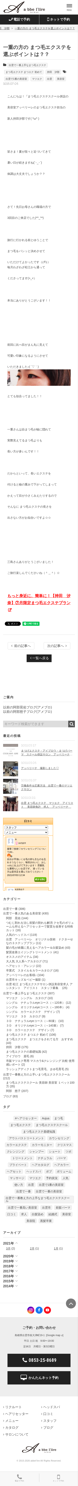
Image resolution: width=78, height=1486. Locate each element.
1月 (56, 1248)
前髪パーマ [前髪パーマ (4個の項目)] (63, 1207)
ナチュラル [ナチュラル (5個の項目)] (45, 1158)
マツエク (37, 78)
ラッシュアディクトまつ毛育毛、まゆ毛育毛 (35, 1069)
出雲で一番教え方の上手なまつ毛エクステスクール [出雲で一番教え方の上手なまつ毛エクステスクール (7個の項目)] (38, 1199)
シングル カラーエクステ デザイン (31, 1011)
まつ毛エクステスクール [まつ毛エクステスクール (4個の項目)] (52, 1125)
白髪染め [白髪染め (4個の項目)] (37, 1214)
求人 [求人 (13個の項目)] (24, 1214)
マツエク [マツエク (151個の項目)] (35, 1178)
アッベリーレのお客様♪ (21, 975)
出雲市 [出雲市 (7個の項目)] (46, 1207)
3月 (8, 1248)
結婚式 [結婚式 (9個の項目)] (52, 1214)
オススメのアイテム (19, 956)
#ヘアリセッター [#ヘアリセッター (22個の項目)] (26, 1118)
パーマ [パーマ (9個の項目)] (61, 1158)
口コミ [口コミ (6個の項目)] (11, 1214)
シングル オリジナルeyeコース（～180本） (35, 1007)
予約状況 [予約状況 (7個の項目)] (52, 1178)
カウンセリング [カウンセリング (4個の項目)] (59, 1138)
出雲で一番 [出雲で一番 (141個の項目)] (23, 1191)
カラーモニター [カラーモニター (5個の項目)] (42, 1145)
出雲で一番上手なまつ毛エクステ (27, 65)
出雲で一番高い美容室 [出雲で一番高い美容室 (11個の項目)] (22, 1207)
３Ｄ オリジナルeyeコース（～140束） (32, 1025)
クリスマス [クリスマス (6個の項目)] (64, 1145)
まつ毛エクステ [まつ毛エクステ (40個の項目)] (20, 1125)
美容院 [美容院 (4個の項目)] (30, 1221)
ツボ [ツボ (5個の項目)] (68, 1151)
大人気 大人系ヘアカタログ (24, 961)
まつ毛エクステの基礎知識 (23, 1051)
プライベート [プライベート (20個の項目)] (18, 1164)
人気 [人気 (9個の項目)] (65, 1178)
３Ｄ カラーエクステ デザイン (28, 1030)
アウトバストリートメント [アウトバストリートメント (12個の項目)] (26, 1138)
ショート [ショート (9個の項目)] (55, 1151)
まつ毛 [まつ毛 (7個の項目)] (58, 1118)
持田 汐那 (53, 72)
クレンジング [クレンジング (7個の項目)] (15, 1151)
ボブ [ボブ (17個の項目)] (49, 1171)
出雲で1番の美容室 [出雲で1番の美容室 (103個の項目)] (51, 1184)
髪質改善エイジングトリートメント (29, 952)
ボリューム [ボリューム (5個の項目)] (64, 1171)
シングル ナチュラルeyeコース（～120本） (35, 1002)
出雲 (49, 78)
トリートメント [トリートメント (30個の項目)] (22, 1158)
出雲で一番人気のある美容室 (22, 913)
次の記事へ (57, 646)
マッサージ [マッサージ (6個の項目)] (17, 1178)
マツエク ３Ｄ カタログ (23, 1016)
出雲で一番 (10, 908)
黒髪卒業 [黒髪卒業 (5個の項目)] (46, 1221)
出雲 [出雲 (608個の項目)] (31, 1184)
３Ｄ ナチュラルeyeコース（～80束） (32, 1021)
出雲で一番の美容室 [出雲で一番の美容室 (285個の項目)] (49, 1191)
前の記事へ (21, 646)
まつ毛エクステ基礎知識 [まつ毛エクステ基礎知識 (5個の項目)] (39, 1131)
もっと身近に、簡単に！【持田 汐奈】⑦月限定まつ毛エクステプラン (39, 599)
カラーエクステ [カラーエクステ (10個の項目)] (16, 1145)
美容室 (60, 78)
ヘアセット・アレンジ (20, 966)
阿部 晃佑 (13, 918)
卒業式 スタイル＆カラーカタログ (29, 970)
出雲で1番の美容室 (16, 78)
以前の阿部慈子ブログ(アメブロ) (27, 711)
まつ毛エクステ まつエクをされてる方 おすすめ (39, 1039)
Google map (53, 1335)
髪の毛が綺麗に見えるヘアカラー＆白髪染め (35, 947)
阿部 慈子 (13, 1091)
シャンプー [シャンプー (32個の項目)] (36, 1151)
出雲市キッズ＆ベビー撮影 (23, 979)
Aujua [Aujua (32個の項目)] (45, 1118)
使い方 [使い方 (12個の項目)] (18, 1184)
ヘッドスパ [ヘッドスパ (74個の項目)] (33, 1171)
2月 (32, 1248)
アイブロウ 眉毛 (17, 1056)
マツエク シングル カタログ (26, 998)
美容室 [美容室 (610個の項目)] (66, 1214)
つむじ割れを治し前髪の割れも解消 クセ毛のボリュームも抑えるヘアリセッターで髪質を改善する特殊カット (40, 926)
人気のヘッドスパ (17, 934)
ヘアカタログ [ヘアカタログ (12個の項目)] (40, 1164)
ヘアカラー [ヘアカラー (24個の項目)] (61, 1164)
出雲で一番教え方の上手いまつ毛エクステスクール (36, 1074)
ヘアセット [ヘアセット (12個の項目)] (14, 1171)
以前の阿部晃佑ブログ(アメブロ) (27, 707)
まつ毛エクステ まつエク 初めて (24, 72)
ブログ (7, 1096)
